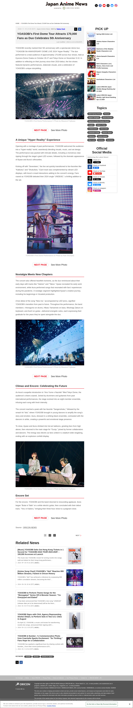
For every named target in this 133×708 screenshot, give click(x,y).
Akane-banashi (107, 117)
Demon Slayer (107, 132)
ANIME (28, 656)
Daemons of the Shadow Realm (99, 121)
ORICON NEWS (30, 527)
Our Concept (19, 678)
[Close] (129, 704)
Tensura (106, 114)
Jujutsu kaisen (102, 136)
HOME (17, 23)
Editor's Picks (101, 125)
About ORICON (36, 678)
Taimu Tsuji (61, 29)
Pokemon (92, 136)
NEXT (77, 535)
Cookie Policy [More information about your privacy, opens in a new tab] (51, 706)
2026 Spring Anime (95, 114)
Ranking (100, 140)
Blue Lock (92, 140)
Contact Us (84, 678)
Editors (27, 678)
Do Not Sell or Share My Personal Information (102, 704)
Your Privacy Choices (72, 678)
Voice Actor (104, 129)
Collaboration (93, 129)
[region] (66, 704)
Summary (110, 140)
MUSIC (36, 656)
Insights (91, 125)
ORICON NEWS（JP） (96, 678)
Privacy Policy (47, 678)
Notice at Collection (58, 678)
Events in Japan (47, 656)
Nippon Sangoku (94, 117)
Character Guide (94, 132)
